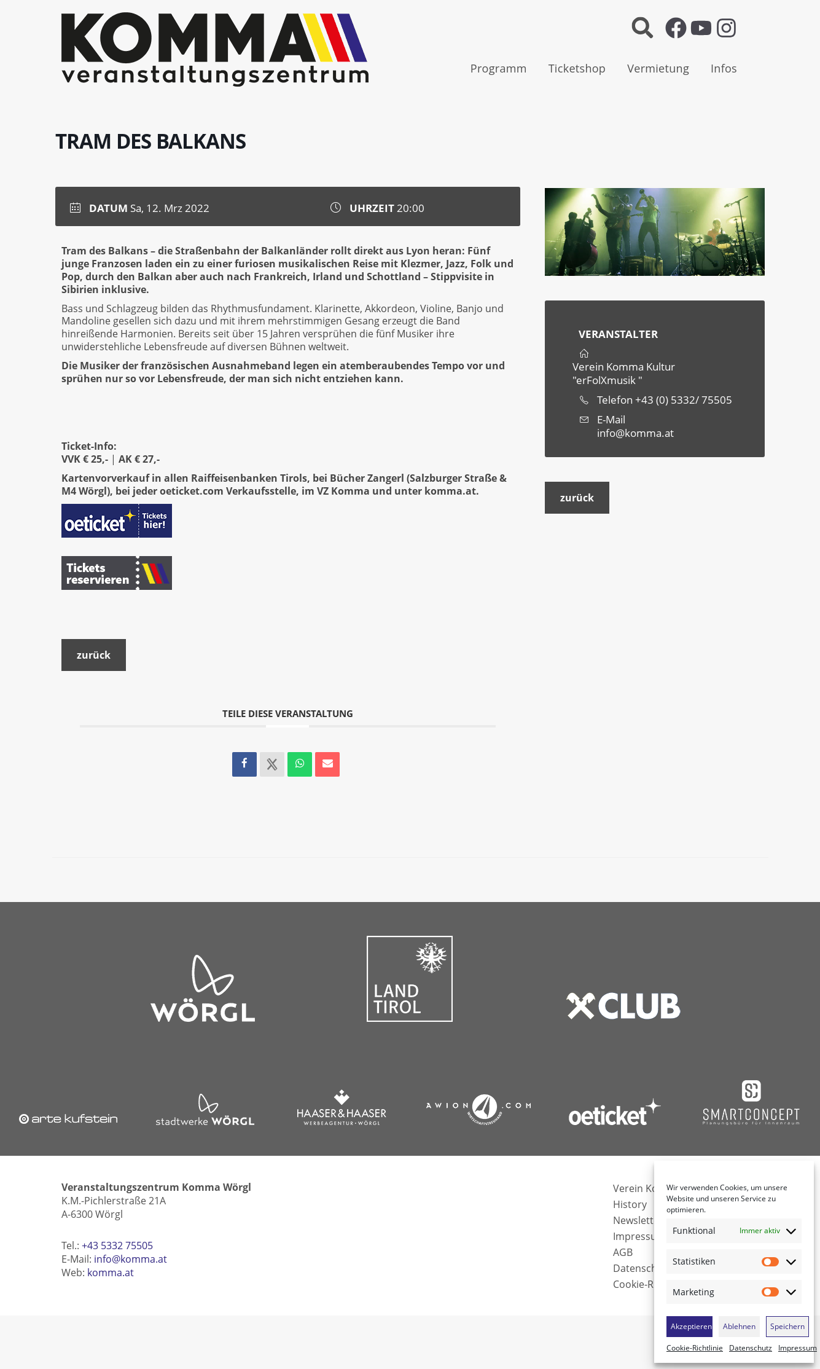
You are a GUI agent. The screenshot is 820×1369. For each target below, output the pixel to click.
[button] (642, 28)
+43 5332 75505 (117, 1245)
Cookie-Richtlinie (694, 1348)
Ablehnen (739, 1326)
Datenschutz (750, 1348)
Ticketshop (577, 68)
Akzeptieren (691, 1326)
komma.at (450, 491)
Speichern (787, 1326)
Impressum (797, 1348)
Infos (724, 68)
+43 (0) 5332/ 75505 (683, 400)
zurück (577, 497)
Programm (499, 68)
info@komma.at (635, 433)
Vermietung (658, 68)
